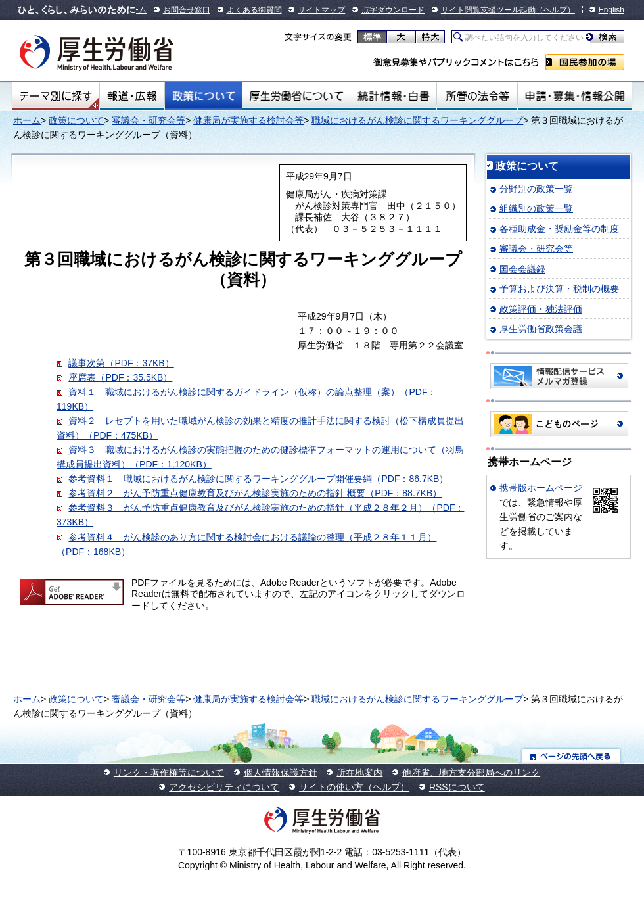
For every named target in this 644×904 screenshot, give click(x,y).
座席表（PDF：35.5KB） (120, 377)
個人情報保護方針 (280, 772)
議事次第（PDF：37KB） (120, 363)
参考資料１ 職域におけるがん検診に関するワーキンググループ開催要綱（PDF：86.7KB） (258, 478)
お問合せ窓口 (186, 9)
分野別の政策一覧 (536, 188)
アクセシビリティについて (224, 787)
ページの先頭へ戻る (571, 756)
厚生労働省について (296, 96)
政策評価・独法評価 (540, 309)
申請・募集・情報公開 (575, 96)
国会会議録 (522, 269)
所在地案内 (359, 772)
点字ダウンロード (393, 9)
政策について (203, 96)
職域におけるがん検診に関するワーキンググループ (417, 120)
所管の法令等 (477, 96)
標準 (372, 37)
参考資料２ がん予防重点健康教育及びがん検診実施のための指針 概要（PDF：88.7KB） (255, 493)
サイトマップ (321, 9)
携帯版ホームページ (540, 488)
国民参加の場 (584, 62)
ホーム (27, 120)
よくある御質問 (254, 9)
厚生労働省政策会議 (540, 328)
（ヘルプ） (555, 9)
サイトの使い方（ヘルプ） (354, 787)
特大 (430, 37)
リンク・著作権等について (169, 772)
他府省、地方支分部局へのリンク (471, 772)
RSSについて (457, 787)
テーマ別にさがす (56, 96)
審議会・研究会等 (148, 120)
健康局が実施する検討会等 (248, 120)
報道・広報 (132, 96)
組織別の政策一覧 (536, 208)
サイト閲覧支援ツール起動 (488, 9)
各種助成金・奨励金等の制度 (559, 229)
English (611, 9)
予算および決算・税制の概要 (559, 288)
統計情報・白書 (393, 96)
